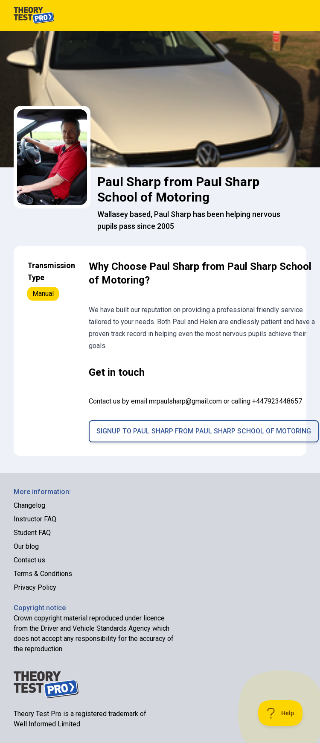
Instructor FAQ (35, 519)
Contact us (29, 560)
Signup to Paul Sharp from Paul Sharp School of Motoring (203, 431)
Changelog (29, 505)
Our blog (26, 546)
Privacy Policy (35, 587)
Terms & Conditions (43, 574)
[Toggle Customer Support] (280, 713)
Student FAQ (32, 533)
